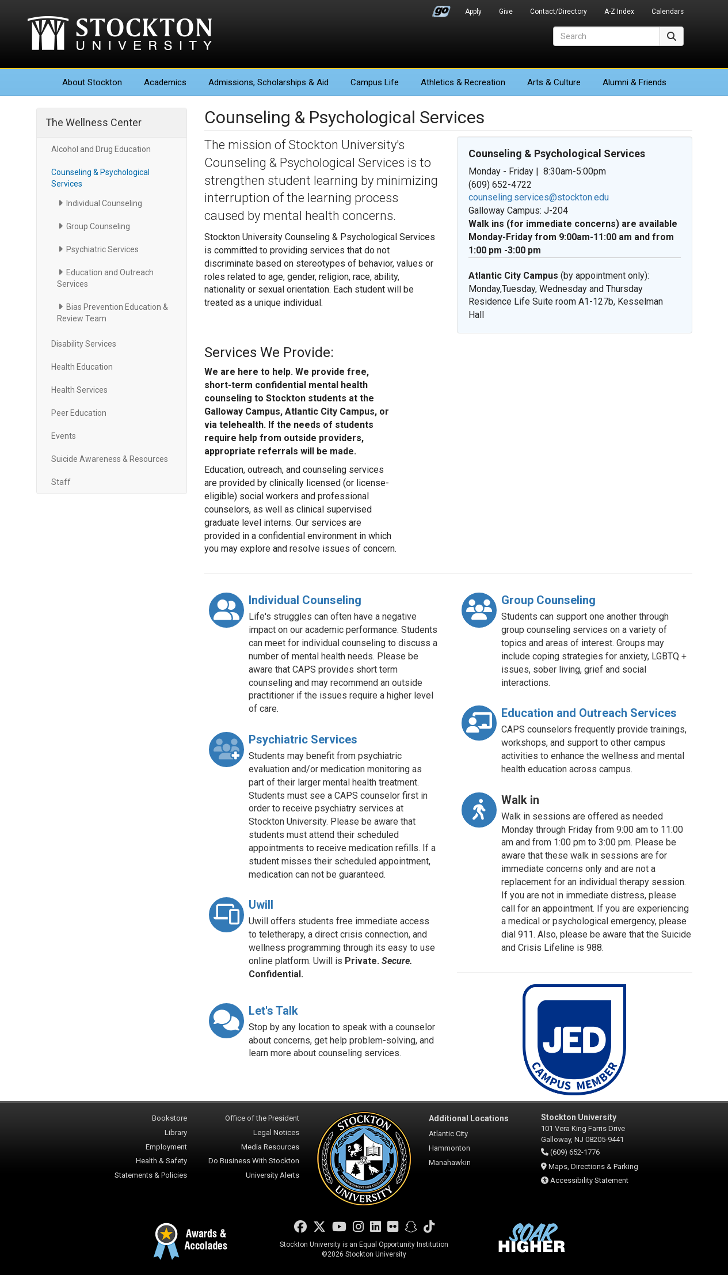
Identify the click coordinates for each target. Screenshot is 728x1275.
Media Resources (270, 1147)
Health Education (82, 366)
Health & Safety (161, 1160)
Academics (165, 82)
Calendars (667, 11)
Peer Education (78, 413)
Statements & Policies (151, 1175)
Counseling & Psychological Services (100, 178)
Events (63, 436)
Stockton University (120, 34)
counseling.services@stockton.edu (538, 197)
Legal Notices (276, 1132)
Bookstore (169, 1118)
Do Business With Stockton (253, 1160)
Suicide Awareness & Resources (109, 459)
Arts (554, 82)
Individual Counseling (104, 203)
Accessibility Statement (589, 1180)
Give (506, 11)
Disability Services (83, 343)
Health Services (79, 389)
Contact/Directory (558, 11)
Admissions (268, 82)
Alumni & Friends (634, 82)
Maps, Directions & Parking (593, 1166)
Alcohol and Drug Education (101, 149)
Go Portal (441, 8)
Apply (473, 11)
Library (176, 1132)
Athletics (463, 82)
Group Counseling (98, 226)
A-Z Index (619, 11)
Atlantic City (448, 1133)
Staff (61, 482)
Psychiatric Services (102, 249)
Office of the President (262, 1118)
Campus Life (374, 82)
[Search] (606, 36)
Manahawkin (450, 1162)
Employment (166, 1147)
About (92, 82)
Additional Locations (469, 1118)
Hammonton (449, 1148)
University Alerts (272, 1175)
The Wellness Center (93, 122)
